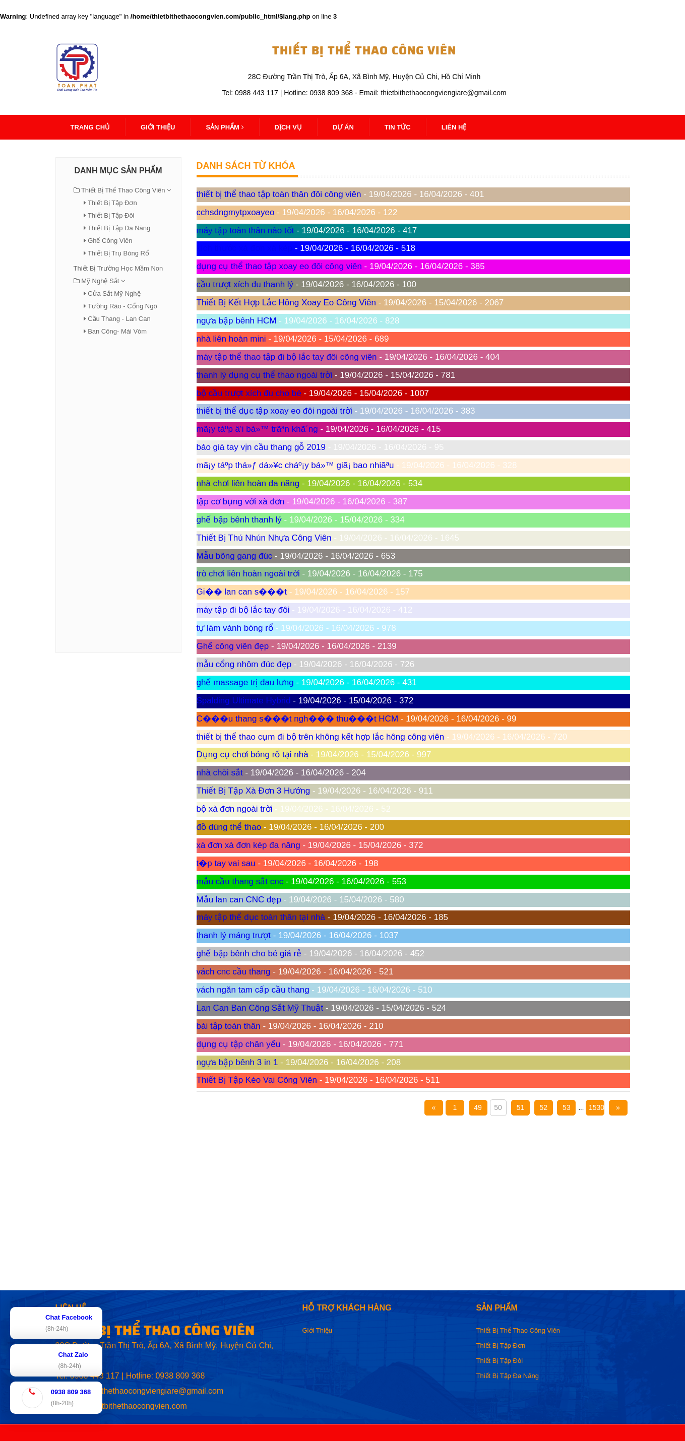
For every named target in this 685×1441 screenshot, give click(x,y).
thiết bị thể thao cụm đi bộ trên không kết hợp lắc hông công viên (321, 737)
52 (543, 1107)
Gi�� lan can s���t (242, 592)
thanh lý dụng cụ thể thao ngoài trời (265, 375)
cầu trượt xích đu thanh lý (245, 284)
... (581, 1107)
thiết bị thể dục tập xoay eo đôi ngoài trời (274, 411)
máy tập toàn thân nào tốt (245, 230)
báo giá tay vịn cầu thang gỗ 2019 (261, 447)
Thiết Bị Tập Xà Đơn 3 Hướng (253, 791)
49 (478, 1107)
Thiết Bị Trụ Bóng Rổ (118, 253)
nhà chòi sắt (220, 772)
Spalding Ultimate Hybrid (244, 700)
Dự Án (343, 127)
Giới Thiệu (317, 1330)
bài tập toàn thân (229, 1026)
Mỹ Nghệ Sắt (100, 281)
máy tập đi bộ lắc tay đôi (243, 610)
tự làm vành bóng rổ (235, 628)
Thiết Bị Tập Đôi (111, 215)
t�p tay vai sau (226, 863)
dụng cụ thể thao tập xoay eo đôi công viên (279, 266)
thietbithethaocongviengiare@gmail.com (151, 1391)
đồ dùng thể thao (229, 827)
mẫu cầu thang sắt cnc (240, 881)
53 (567, 1107)
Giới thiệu (158, 127)
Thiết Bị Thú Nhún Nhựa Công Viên (264, 538)
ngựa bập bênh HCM (237, 320)
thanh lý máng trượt (234, 935)
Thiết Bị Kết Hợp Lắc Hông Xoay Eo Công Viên (286, 302)
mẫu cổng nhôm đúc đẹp (244, 664)
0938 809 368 (180, 1375)
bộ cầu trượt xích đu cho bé (249, 393)
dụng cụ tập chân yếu (239, 1044)
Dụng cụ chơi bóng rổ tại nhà (252, 754)
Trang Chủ (90, 127)
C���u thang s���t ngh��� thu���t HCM (298, 719)
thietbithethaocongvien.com (138, 1406)
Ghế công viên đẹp (233, 646)
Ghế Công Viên (110, 240)
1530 (596, 1107)
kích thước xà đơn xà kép (245, 248)
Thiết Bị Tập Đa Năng (119, 228)
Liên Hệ (454, 127)
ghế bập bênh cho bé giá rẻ (249, 953)
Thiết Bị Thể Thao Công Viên (123, 190)
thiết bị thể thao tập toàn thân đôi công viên (279, 194)
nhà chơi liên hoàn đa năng (248, 483)
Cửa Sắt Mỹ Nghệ (114, 293)
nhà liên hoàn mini (231, 339)
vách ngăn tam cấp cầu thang (253, 990)
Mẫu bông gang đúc (235, 556)
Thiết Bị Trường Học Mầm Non (118, 268)
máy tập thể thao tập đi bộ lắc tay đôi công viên (287, 357)
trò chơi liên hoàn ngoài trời (248, 573)
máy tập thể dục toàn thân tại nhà (261, 917)
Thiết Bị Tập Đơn (112, 203)
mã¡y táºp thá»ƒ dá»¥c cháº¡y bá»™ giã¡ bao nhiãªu (295, 465)
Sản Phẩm (224, 127)
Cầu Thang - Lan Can (119, 318)
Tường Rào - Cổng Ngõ (122, 306)
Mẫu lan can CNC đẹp (239, 899)
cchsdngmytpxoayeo (236, 212)
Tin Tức (398, 127)
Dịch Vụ (288, 127)
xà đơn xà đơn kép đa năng (248, 845)
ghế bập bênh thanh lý (239, 520)
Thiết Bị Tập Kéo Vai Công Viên (257, 1080)
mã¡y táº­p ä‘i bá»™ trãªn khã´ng (257, 429)
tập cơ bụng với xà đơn (241, 501)
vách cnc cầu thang (234, 971)
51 (521, 1107)
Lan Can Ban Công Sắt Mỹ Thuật (260, 1008)
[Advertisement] (118, 494)
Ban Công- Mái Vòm (117, 331)
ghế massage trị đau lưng (245, 682)
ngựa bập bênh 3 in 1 (237, 1062)
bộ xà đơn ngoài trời (235, 809)
